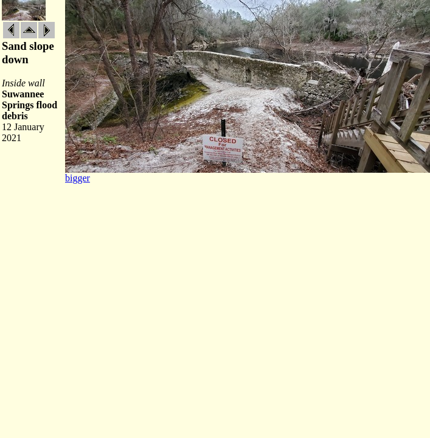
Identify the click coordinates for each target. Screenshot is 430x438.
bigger (77, 178)
